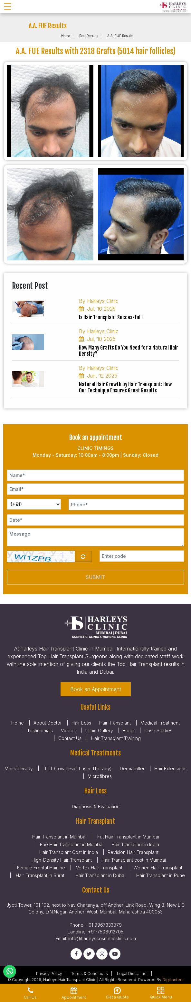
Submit (95, 577)
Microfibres (100, 776)
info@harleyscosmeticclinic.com (102, 938)
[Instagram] (102, 954)
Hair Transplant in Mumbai (59, 836)
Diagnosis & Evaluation (95, 806)
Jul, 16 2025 (97, 308)
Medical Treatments (95, 753)
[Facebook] (76, 954)
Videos (68, 730)
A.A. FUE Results (120, 36)
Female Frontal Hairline (41, 867)
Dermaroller (132, 768)
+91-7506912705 (105, 931)
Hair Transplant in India (135, 844)
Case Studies (158, 730)
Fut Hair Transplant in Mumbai (127, 836)
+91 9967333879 (104, 925)
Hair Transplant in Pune (160, 875)
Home (65, 36)
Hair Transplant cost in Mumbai (133, 860)
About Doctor (47, 723)
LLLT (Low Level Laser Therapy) (77, 768)
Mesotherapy (19, 768)
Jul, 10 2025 (97, 339)
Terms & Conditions (89, 973)
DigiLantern (173, 979)
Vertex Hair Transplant (98, 867)
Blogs (129, 730)
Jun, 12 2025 (98, 375)
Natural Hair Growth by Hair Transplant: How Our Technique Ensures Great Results (125, 387)
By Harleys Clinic (99, 301)
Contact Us (69, 738)
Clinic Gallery (99, 730)
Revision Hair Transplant (133, 852)
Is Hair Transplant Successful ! (111, 317)
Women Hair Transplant (157, 867)
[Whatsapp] (9, 971)
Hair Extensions (170, 768)
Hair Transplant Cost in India (68, 852)
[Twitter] (89, 954)
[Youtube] (114, 954)
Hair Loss (81, 723)
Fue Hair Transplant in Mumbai (71, 844)
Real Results (88, 36)
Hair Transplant (115, 723)
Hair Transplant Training (116, 738)
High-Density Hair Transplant (62, 860)
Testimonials (40, 730)
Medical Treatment (160, 723)
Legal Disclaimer (132, 973)
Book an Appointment (95, 689)
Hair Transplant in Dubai (99, 875)
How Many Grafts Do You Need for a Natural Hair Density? (128, 351)
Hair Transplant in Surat (39, 875)
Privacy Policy (49, 973)
